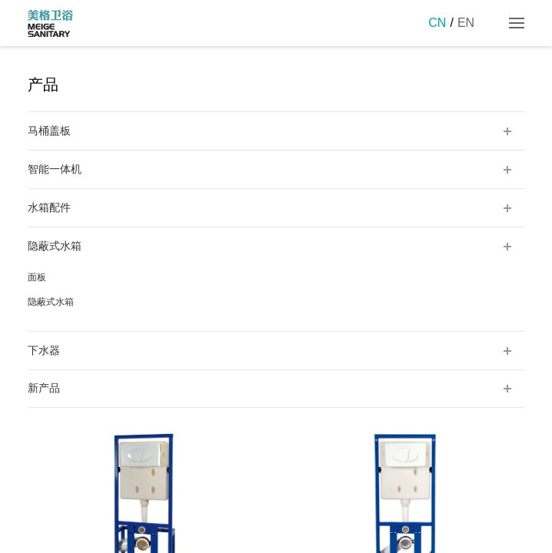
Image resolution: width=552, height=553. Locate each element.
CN (437, 22)
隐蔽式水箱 (51, 301)
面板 (37, 277)
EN (465, 22)
